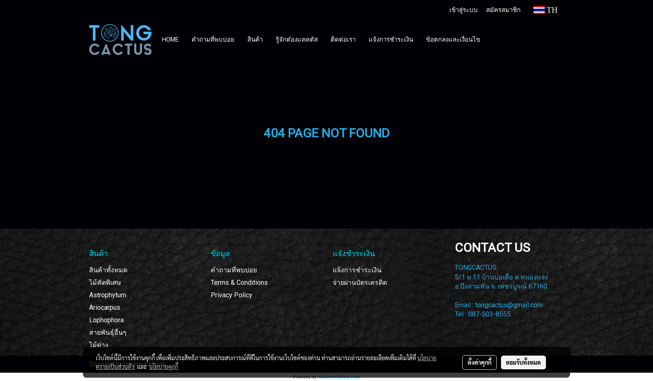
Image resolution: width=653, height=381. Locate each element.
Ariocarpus (104, 307)
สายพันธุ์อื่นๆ (108, 332)
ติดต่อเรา (343, 39)
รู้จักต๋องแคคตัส (297, 39)
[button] (494, 39)
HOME (170, 39)
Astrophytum (107, 295)
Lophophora (106, 320)
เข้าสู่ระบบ (463, 9)
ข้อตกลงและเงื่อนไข (453, 39)
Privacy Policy (231, 295)
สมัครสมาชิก (503, 9)
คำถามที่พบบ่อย (213, 39)
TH (545, 10)
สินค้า (255, 39)
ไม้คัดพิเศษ (105, 282)
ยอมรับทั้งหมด (523, 362)
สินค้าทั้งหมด (108, 270)
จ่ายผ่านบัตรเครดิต (360, 282)
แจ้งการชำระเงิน (391, 39)
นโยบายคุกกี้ (163, 366)
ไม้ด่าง (98, 345)
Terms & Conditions (239, 282)
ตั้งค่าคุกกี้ (479, 362)
